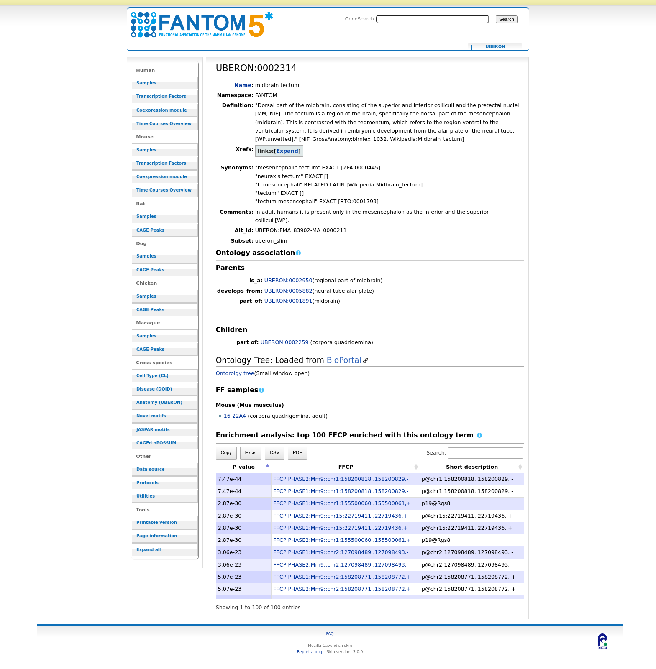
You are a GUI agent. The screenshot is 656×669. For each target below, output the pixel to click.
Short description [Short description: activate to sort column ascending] (472, 467)
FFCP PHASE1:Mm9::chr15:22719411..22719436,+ (340, 528)
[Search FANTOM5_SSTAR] (432, 19)
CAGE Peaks (150, 230)
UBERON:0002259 (285, 342)
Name (242, 85)
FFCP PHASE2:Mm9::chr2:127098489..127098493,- (340, 565)
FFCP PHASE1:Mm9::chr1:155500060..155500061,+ (342, 503)
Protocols (147, 482)
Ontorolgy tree (235, 373)
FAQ (330, 633)
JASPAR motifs (153, 429)
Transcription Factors (161, 96)
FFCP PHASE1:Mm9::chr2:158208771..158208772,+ (342, 577)
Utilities (145, 496)
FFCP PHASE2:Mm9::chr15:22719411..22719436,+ (340, 516)
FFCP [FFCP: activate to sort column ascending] (346, 467)
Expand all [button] (148, 549)
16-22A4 (235, 416)
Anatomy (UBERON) (159, 402)
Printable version (156, 522)
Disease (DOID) (154, 389)
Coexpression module (161, 110)
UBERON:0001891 (288, 301)
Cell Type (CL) (152, 375)
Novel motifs (151, 416)
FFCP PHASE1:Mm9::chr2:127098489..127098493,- (340, 552)
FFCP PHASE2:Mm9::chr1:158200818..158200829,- (340, 479)
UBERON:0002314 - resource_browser (196, 20)
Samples (146, 83)
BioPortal (344, 360)
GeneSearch (359, 19)
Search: (474, 452)
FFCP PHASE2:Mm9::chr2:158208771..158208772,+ (342, 589)
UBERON (495, 47)
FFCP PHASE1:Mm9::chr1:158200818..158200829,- (340, 491)
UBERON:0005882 (288, 291)
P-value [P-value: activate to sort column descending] (244, 467)
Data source (150, 469)
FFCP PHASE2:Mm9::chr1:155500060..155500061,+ (342, 540)
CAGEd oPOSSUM (156, 443)
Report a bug (309, 651)
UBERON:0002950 (288, 280)
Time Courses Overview (164, 123)
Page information (156, 536)
